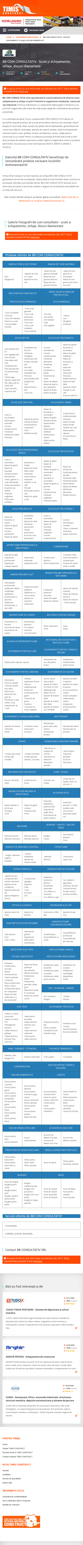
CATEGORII (11, 29)
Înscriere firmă (34, 30)
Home (8, 37)
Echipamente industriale (27, 37)
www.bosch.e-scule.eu (31, 200)
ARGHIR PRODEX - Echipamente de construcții (30, 1356)
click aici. (24, 91)
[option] (41, 21)
